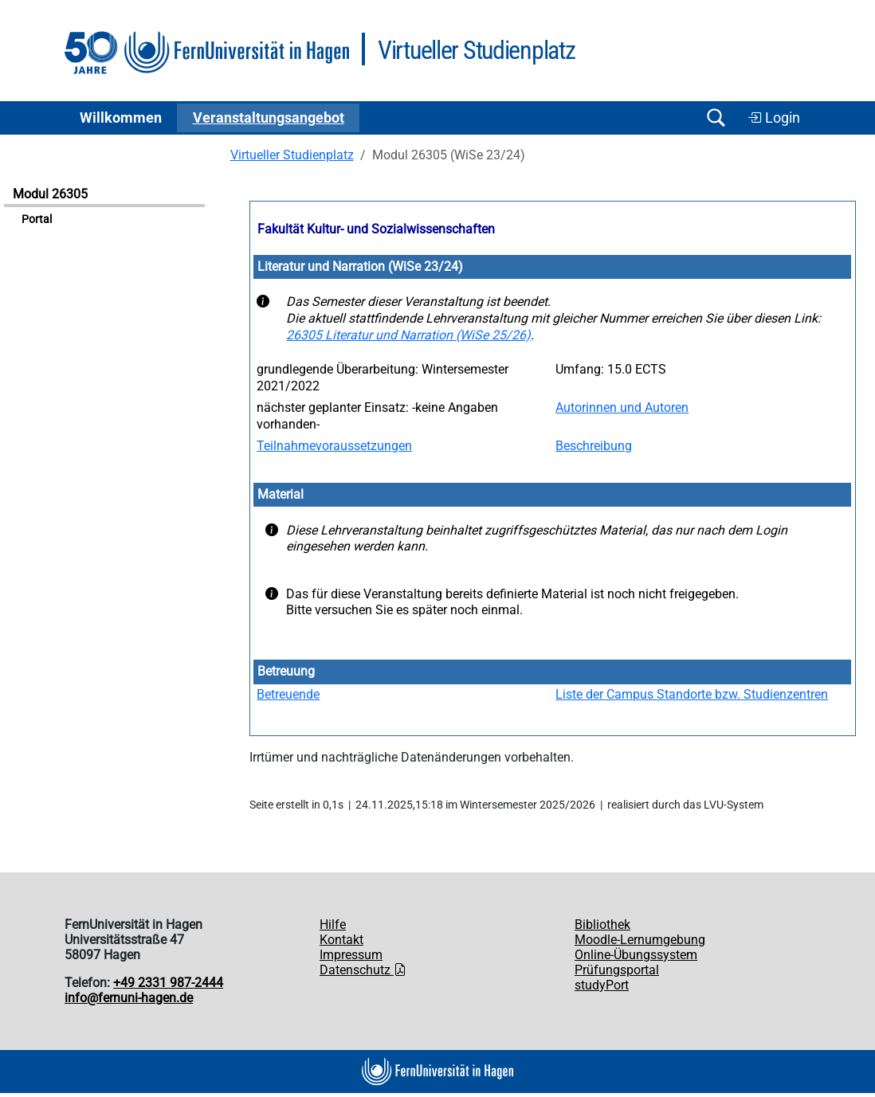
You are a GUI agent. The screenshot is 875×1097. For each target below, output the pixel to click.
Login (773, 118)
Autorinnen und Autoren (622, 407)
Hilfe (333, 924)
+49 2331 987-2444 (168, 982)
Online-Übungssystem (636, 954)
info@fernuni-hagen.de (129, 997)
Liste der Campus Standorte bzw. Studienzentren (691, 694)
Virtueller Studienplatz (292, 155)
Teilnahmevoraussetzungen (334, 445)
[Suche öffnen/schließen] (715, 117)
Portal (37, 219)
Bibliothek (602, 924)
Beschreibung (593, 445)
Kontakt (341, 939)
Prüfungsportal (617, 970)
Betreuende (288, 694)
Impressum (351, 954)
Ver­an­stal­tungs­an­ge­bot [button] (268, 118)
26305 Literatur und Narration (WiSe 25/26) (408, 335)
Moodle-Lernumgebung (640, 939)
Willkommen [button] (121, 118)
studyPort (602, 985)
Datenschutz (363, 970)
